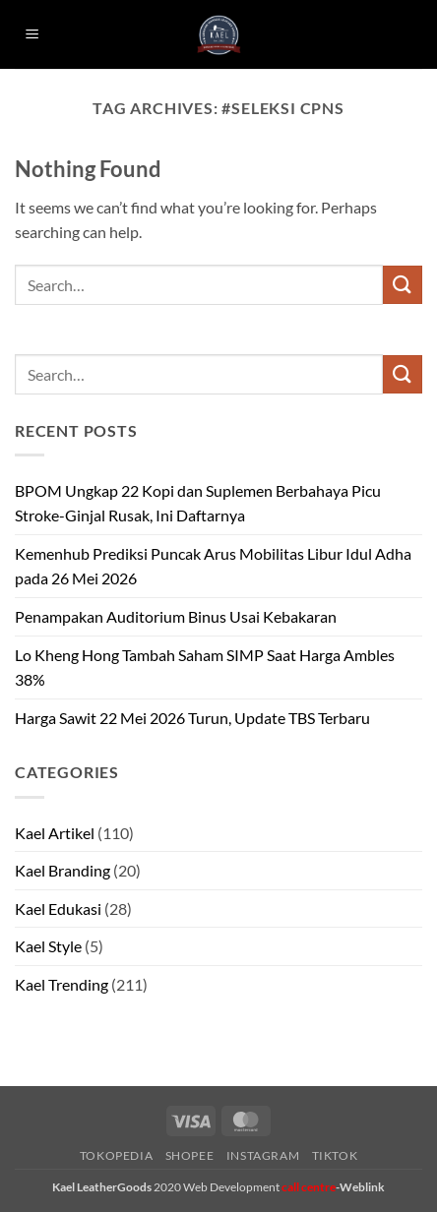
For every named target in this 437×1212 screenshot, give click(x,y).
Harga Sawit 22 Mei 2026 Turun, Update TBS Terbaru (192, 717)
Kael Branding (62, 870)
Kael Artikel (54, 832)
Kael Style (48, 946)
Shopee (190, 1155)
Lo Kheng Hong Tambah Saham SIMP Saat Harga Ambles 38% (205, 667)
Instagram (263, 1155)
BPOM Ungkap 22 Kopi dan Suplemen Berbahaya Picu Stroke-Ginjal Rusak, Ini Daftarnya (198, 503)
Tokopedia (117, 1155)
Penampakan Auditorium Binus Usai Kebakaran (176, 616)
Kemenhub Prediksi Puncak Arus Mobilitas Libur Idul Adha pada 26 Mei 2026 (213, 566)
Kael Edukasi (58, 908)
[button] (32, 35)
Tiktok (335, 1155)
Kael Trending (61, 984)
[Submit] (402, 285)
